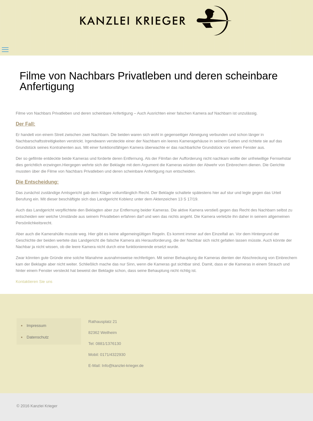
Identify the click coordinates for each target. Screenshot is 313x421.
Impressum (36, 325)
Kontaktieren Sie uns (34, 281)
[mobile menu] (5, 50)
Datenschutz (38, 337)
